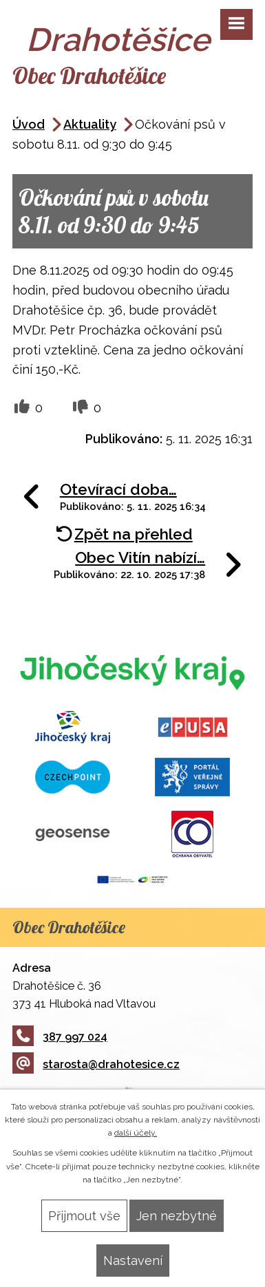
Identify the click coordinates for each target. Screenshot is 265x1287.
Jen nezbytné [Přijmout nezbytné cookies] (176, 1216)
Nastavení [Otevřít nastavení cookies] (132, 1260)
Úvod (28, 124)
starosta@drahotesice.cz (96, 1064)
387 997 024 (59, 1036)
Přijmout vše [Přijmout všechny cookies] (84, 1216)
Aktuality (89, 124)
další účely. (135, 1133)
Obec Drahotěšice (89, 75)
